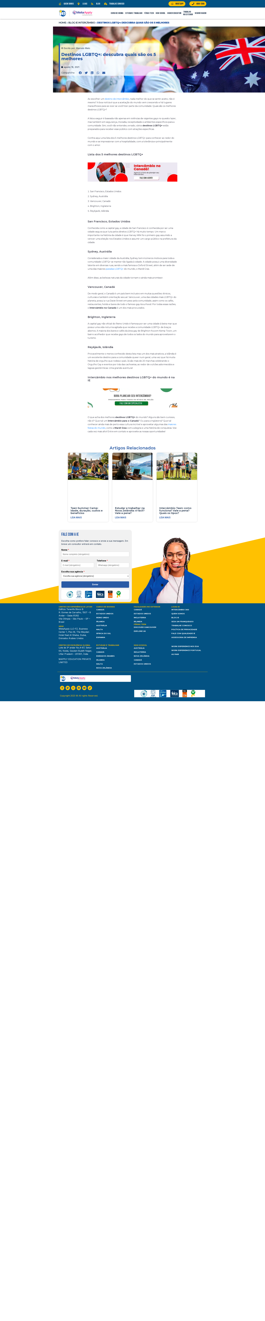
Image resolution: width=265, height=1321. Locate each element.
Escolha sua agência (73, 571)
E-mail (65, 560)
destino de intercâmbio (117, 99)
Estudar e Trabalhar (133, 13)
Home (62, 22)
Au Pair (175, 654)
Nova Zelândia (104, 668)
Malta (99, 629)
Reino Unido (102, 618)
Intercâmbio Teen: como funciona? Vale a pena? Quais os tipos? (175, 511)
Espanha (100, 637)
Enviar (95, 584)
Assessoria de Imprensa (184, 637)
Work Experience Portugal (186, 650)
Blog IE (175, 618)
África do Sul (103, 633)
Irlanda (100, 622)
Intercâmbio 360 (180, 610)
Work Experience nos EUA (185, 646)
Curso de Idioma (117, 13)
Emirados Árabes (105, 656)
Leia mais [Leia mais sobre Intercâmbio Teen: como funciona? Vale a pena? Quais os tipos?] (164, 517)
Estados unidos (142, 664)
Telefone (102, 560)
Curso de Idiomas (105, 607)
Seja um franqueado (182, 622)
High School (160, 13)
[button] (80, 72)
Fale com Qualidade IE (183, 633)
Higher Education (174, 13)
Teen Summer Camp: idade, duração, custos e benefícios (87, 511)
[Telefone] (113, 565)
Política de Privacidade (184, 629)
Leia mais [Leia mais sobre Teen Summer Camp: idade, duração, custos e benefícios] (76, 517)
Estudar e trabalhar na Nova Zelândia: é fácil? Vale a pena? (130, 511)
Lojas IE (175, 607)
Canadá (100, 610)
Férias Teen (149, 13)
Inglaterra (140, 618)
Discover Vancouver (145, 627)
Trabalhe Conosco (181, 626)
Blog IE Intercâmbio (81, 22)
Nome (65, 550)
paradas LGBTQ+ (115, 269)
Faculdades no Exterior (147, 607)
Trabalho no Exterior (188, 13)
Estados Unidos (104, 614)
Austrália (101, 626)
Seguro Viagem (200, 13)
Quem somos (178, 614)
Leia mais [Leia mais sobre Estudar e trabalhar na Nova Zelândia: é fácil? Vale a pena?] (120, 517)
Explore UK (140, 631)
